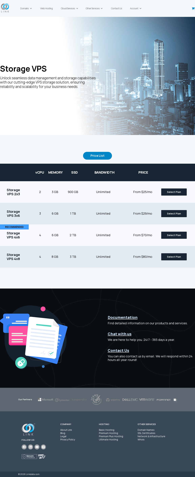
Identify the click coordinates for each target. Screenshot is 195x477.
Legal (63, 436)
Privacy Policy (67, 439)
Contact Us (116, 8)
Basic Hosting (106, 430)
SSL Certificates (146, 433)
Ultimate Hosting (108, 439)
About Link (66, 430)
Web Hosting (46, 8)
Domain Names (146, 430)
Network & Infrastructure (151, 436)
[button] (26, 8)
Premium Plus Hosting (111, 436)
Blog (62, 433)
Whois (141, 439)
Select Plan (174, 192)
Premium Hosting (108, 433)
